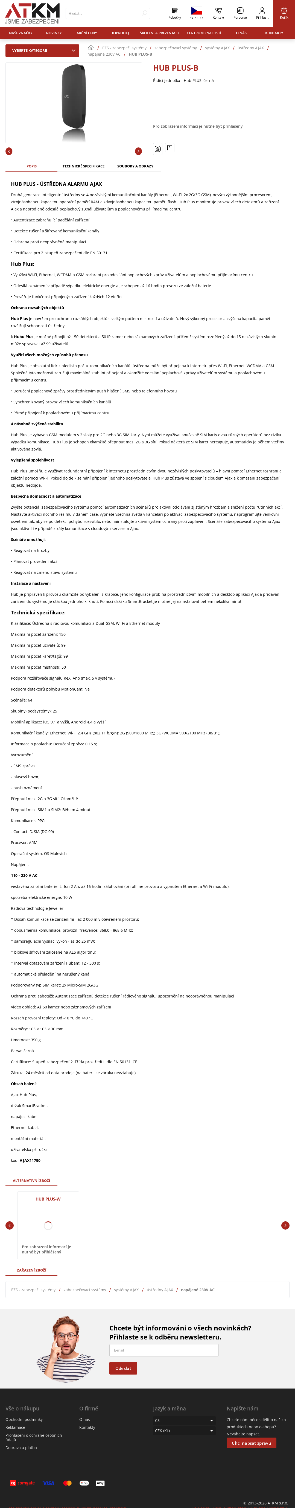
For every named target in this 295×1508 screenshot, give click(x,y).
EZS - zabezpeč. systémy (33, 1289)
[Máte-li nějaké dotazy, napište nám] (169, 147)
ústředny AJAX (160, 1289)
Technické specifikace (83, 166)
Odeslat (123, 1368)
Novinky (54, 32)
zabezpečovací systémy (85, 1289)
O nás (241, 32)
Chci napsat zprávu (251, 1443)
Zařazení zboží (31, 1270)
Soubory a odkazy (135, 166)
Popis (32, 166)
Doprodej (119, 32)
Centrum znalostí (204, 32)
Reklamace (15, 1427)
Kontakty (274, 32)
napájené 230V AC (198, 1289)
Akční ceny (87, 32)
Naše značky (21, 32)
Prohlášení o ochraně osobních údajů (33, 1437)
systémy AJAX (126, 1289)
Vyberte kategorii (45, 50)
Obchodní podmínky (24, 1419)
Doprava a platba (21, 1447)
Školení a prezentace (160, 32)
